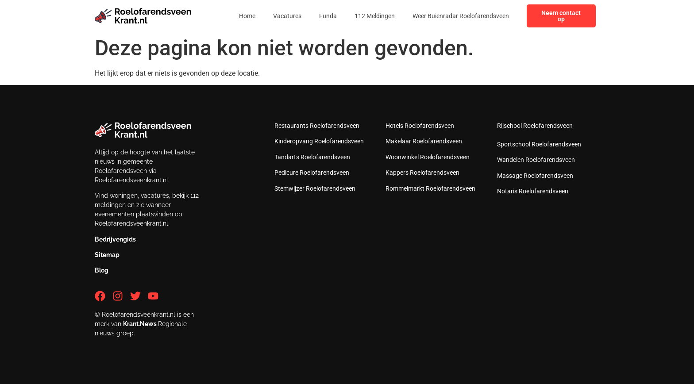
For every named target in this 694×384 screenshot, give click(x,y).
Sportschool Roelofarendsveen (539, 144)
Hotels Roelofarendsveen (420, 125)
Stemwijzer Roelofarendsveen (314, 188)
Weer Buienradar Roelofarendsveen (461, 15)
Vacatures (287, 15)
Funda (328, 15)
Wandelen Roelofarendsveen (536, 159)
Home (247, 15)
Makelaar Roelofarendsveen (424, 141)
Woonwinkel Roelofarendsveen (428, 157)
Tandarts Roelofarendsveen (312, 157)
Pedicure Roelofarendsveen (311, 172)
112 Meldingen (375, 15)
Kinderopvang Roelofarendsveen (319, 141)
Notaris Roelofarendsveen (532, 191)
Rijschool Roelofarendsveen (535, 125)
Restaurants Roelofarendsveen (316, 125)
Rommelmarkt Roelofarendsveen (430, 188)
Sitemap (107, 254)
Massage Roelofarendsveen (535, 175)
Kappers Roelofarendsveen (422, 172)
